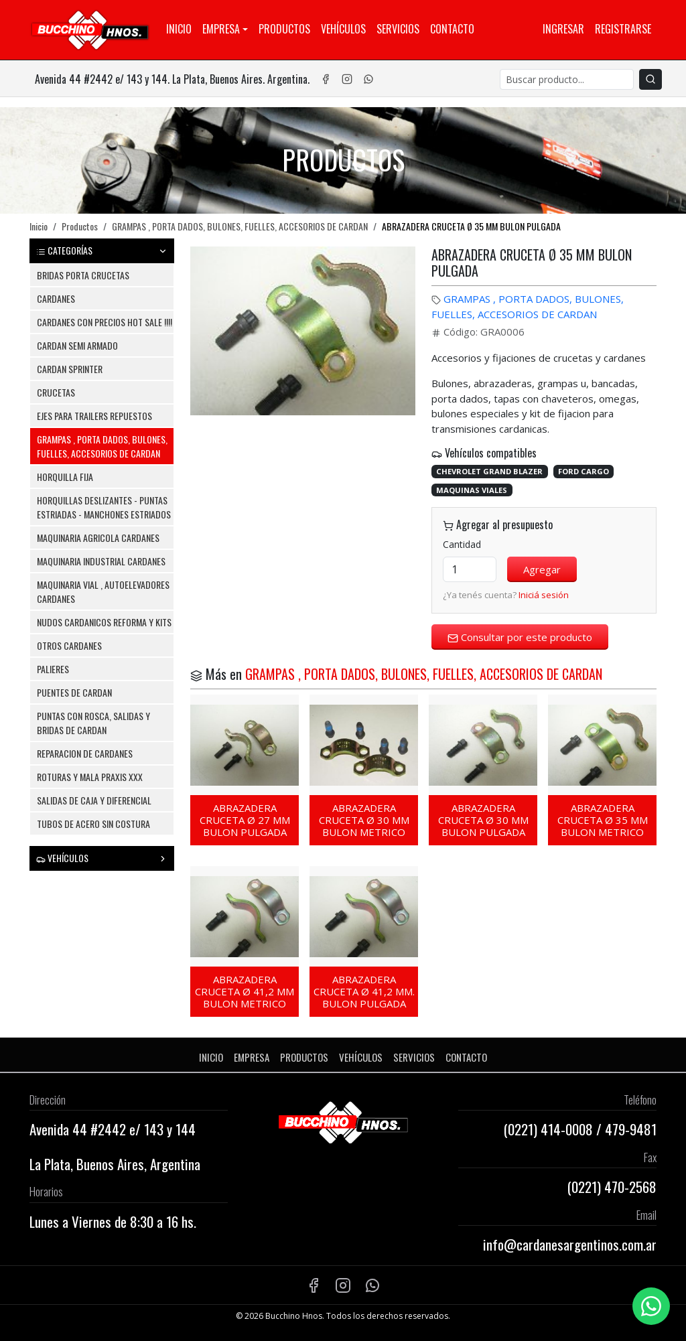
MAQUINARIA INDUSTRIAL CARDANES (101, 561)
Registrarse (623, 29)
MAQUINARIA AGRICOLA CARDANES (98, 538)
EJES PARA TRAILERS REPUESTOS (94, 416)
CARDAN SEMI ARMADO (77, 345)
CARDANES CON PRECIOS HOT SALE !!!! (104, 322)
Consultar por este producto (520, 637)
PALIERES (53, 669)
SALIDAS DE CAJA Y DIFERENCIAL (94, 800)
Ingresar (563, 29)
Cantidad (462, 544)
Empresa (221, 29)
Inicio (179, 29)
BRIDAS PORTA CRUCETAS (83, 275)
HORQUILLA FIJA (65, 477)
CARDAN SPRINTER (69, 369)
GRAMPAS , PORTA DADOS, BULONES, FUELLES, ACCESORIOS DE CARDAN (240, 226)
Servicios (397, 29)
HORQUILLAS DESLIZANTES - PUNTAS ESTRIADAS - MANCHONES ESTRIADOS (104, 507)
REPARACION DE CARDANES (85, 753)
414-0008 (567, 1129)
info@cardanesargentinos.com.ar (570, 1244)
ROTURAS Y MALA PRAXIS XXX (90, 777)
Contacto (452, 29)
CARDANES (56, 298)
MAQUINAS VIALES (471, 490)
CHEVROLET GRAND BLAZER (489, 471)
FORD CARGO (583, 471)
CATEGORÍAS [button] (101, 250)
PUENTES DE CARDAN (74, 692)
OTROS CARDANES (69, 645)
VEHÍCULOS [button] (101, 858)
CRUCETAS (56, 392)
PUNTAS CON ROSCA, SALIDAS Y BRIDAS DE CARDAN (93, 723)
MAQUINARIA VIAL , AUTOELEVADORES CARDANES (103, 591)
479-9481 (631, 1129)
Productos (284, 29)
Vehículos (343, 29)
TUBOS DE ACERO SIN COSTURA (93, 824)
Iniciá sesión (544, 595)
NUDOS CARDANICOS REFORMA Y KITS (104, 622)
